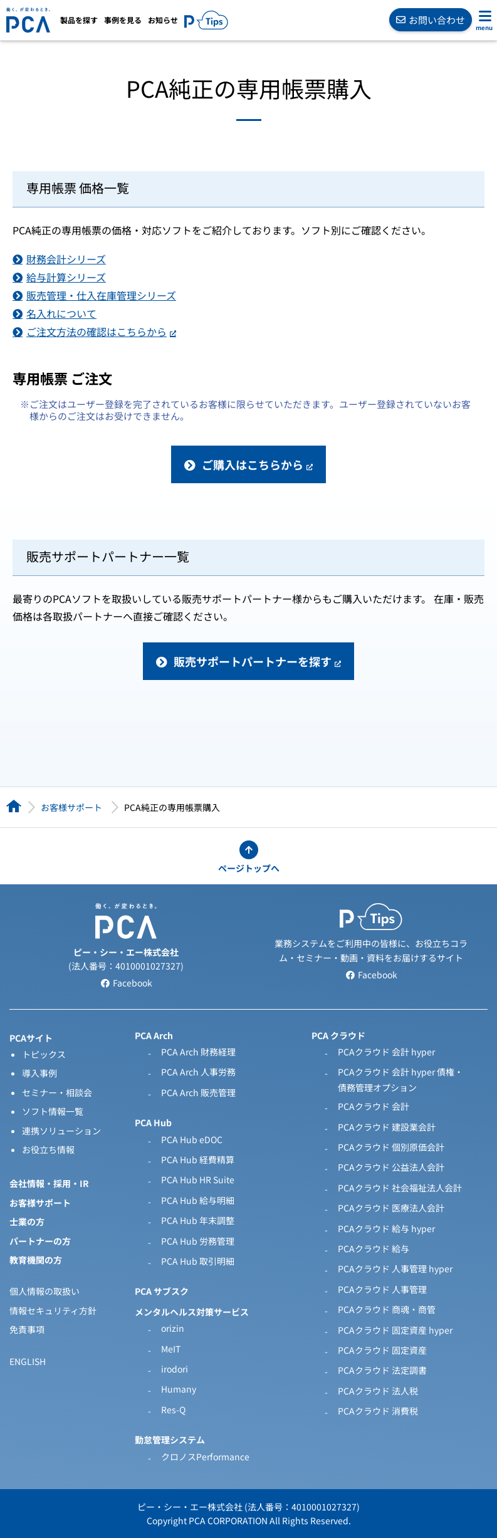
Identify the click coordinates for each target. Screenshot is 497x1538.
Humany (178, 1389)
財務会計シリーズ (66, 258)
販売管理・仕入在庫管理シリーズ (101, 295)
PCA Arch (154, 1035)
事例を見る (123, 20)
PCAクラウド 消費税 (378, 1411)
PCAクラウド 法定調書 (382, 1370)
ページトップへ (249, 868)
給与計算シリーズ (66, 277)
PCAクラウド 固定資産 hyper (395, 1330)
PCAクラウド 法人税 (378, 1390)
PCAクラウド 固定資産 (382, 1350)
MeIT (170, 1348)
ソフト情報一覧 (52, 1111)
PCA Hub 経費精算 (197, 1159)
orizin (172, 1328)
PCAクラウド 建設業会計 (387, 1127)
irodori (174, 1369)
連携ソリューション (61, 1130)
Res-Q (173, 1409)
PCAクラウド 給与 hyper (386, 1228)
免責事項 (26, 1329)
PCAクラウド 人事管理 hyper (395, 1268)
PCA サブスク (162, 1291)
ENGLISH (27, 1361)
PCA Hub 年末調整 (197, 1220)
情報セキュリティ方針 (53, 1310)
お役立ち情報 (48, 1149)
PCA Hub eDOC (191, 1139)
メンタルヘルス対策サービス (192, 1311)
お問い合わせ (430, 19)
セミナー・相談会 (57, 1092)
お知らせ (163, 20)
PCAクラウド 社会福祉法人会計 (400, 1187)
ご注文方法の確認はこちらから (96, 331)
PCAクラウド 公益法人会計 (391, 1167)
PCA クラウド (338, 1035)
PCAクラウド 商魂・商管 (387, 1309)
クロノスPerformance (205, 1456)
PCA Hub (153, 1122)
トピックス (44, 1054)
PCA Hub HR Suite (197, 1179)
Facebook (126, 982)
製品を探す (79, 20)
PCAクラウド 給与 (373, 1248)
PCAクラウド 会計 (373, 1106)
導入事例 (39, 1073)
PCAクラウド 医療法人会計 (391, 1207)
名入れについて (61, 313)
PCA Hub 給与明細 (197, 1200)
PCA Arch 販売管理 (198, 1092)
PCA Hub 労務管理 (197, 1241)
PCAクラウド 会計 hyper (386, 1051)
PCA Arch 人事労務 (198, 1071)
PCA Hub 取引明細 (197, 1261)
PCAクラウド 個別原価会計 (391, 1147)
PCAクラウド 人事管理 (382, 1289)
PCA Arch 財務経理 (198, 1051)
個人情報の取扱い (44, 1291)
